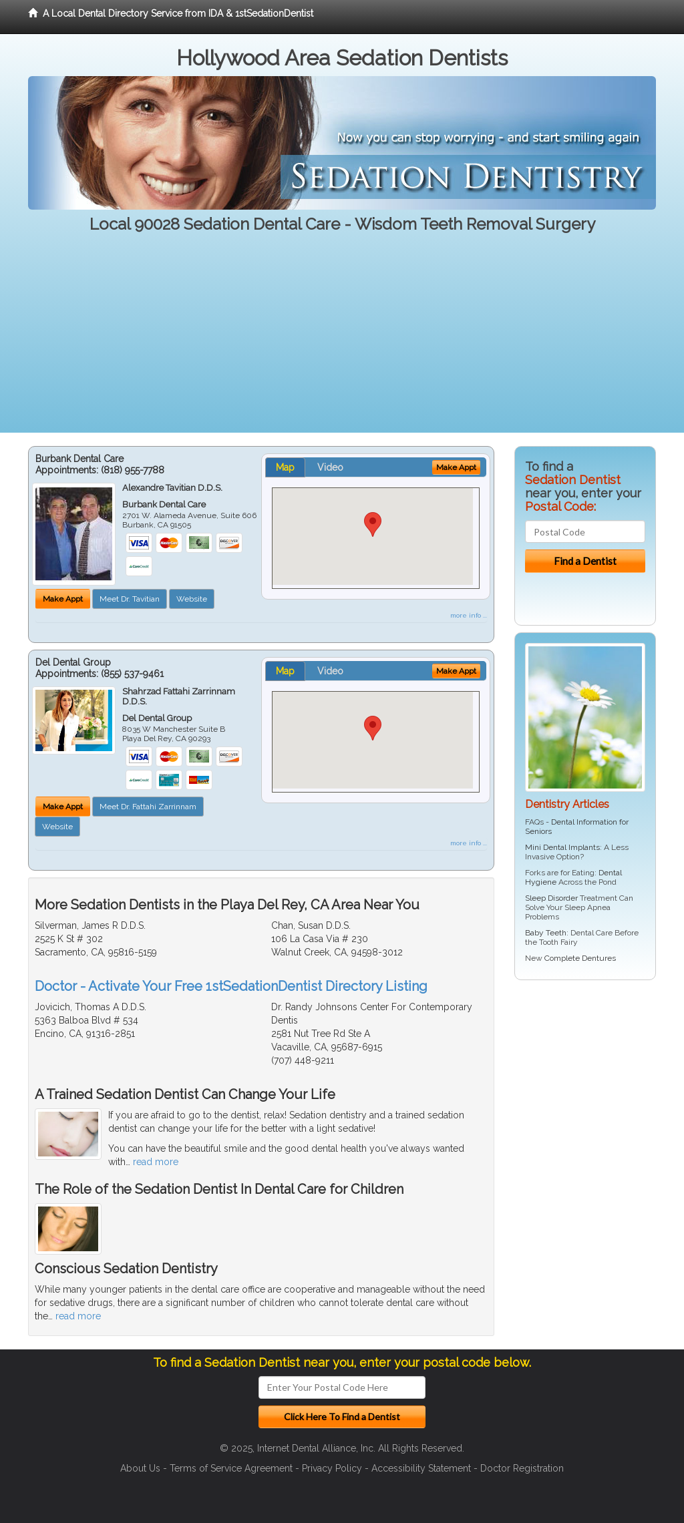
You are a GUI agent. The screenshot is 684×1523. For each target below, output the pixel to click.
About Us (140, 1468)
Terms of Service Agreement (231, 1468)
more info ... (468, 615)
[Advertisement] (342, 339)
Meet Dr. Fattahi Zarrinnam (148, 806)
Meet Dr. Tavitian (130, 599)
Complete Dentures (580, 958)
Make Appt (63, 599)
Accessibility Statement (421, 1468)
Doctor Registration (522, 1468)
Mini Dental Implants (562, 847)
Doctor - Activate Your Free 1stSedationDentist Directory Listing (231, 986)
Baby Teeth (545, 932)
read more (155, 1161)
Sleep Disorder (551, 898)
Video (330, 467)
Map (285, 467)
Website (191, 599)
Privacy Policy (332, 1468)
